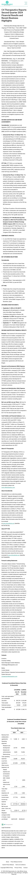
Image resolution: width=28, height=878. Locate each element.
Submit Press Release (8, 864)
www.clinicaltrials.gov (8, 523)
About (7, 862)
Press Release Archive (16, 862)
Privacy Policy (18, 867)
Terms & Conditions (20, 864)
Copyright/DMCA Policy (7, 867)
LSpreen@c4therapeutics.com (9, 676)
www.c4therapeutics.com (8, 487)
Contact (25, 867)
